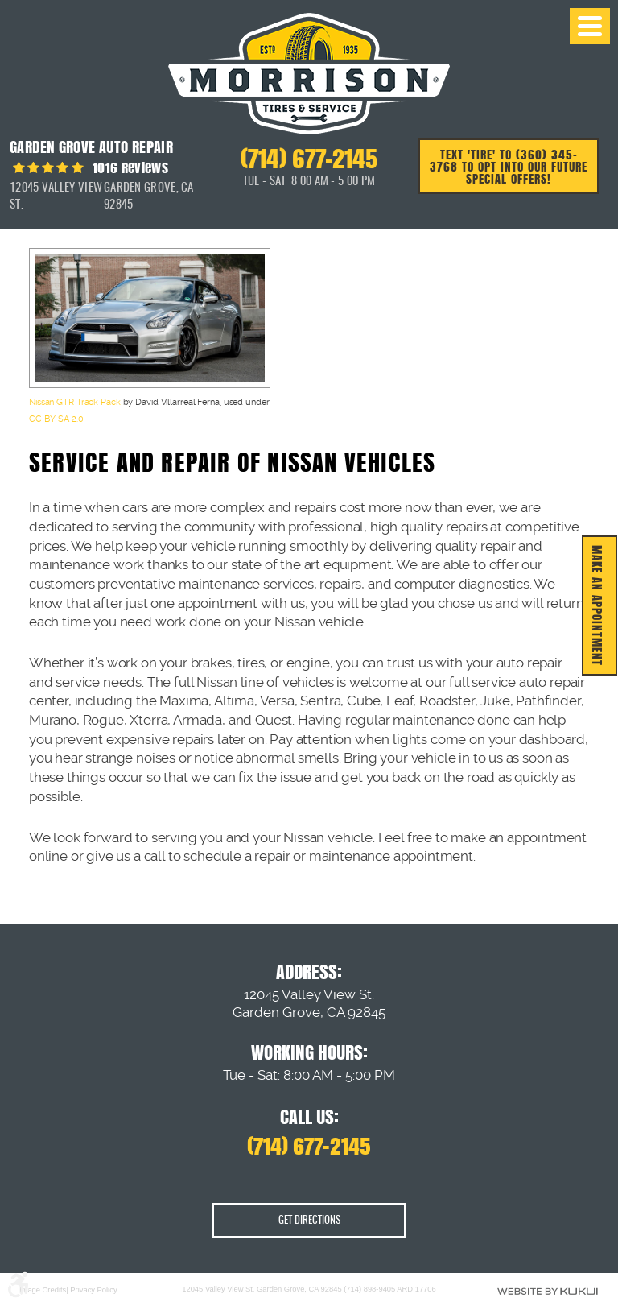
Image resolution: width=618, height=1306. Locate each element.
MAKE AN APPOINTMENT (597, 605)
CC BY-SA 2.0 (56, 419)
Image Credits (42, 1291)
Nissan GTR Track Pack (75, 402)
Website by (547, 1291)
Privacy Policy (93, 1291)
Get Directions (309, 1221)
